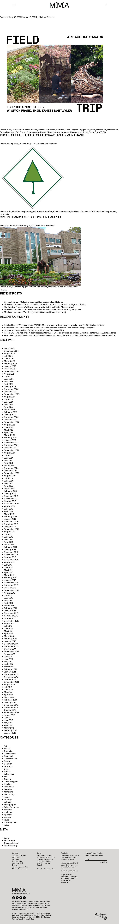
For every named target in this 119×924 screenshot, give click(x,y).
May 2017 (8, 570)
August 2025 (9, 353)
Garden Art (32, 132)
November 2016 (11, 585)
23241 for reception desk (17, 862)
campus (32, 286)
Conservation (10, 753)
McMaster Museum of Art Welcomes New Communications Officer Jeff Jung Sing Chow (42, 309)
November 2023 (11, 389)
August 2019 (9, 506)
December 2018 (11, 521)
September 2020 (11, 473)
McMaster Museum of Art (48, 132)
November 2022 (11, 417)
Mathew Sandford (47, 17)
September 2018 (11, 529)
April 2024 (8, 384)
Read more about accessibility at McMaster (67, 880)
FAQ (6, 776)
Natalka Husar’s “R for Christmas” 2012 (87, 325)
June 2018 (8, 536)
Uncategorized (10, 822)
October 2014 (10, 649)
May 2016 (8, 600)
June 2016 (8, 598)
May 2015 (8, 631)
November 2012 (11, 707)
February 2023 (10, 412)
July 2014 (8, 656)
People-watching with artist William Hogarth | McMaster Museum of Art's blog (38, 332)
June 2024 (8, 379)
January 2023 (10, 414)
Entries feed (9, 840)
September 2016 (11, 590)
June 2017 (8, 567)
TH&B (103, 132)
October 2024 (10, 368)
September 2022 (11, 422)
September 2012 (11, 712)
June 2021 (8, 458)
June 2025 (8, 358)
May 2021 (8, 460)
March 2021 (9, 465)
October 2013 (10, 679)
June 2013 (8, 689)
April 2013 (8, 694)
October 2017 (10, 557)
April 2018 (8, 542)
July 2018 (8, 534)
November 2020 (11, 468)
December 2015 (11, 613)
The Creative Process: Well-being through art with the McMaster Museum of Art (39, 307)
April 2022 (8, 432)
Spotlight (8, 814)
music (6, 797)
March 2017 (9, 575)
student (7, 817)
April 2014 (8, 664)
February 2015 (10, 638)
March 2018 (9, 544)
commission (112, 129)
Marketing (8, 791)
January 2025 (10, 366)
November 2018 (11, 524)
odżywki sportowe (12, 330)
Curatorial (8, 756)
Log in (6, 838)
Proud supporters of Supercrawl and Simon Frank (42, 135)
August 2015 (9, 623)
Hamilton (60, 129)
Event (6, 769)
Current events (10, 758)
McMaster (65, 211)
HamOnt (57, 211)
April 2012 (8, 725)
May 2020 (8, 483)
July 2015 (8, 626)
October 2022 (10, 419)
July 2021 (8, 455)
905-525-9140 (21, 855)
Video (6, 825)
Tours (6, 819)
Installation (16, 286)
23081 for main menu (17, 858)
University (4, 214)
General (51, 129)
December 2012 (11, 705)
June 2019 (8, 508)
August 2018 (9, 531)
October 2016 (10, 587)
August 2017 (9, 562)
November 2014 (11, 646)
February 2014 (10, 669)
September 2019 (11, 503)
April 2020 (8, 486)
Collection (16, 129)
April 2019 (8, 511)
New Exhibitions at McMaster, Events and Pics (43, 330)
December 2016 (11, 582)
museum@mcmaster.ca (20, 867)
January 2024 (10, 386)
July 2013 (8, 687)
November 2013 (11, 677)
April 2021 (8, 463)
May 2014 (8, 661)
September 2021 (11, 450)
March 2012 (9, 727)
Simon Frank (94, 132)
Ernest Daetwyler (7, 132)
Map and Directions (19, 869)
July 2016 (8, 595)
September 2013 (11, 682)
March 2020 (9, 488)
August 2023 (9, 396)
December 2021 (11, 442)
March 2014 (9, 666)
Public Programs (72, 129)
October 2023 (10, 391)
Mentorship (9, 794)
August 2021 (9, 452)
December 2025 (11, 351)
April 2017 (8, 572)
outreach (8, 802)
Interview (8, 789)
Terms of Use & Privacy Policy (23, 919)
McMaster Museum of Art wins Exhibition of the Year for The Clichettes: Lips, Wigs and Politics (45, 304)
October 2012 (10, 710)
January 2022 (10, 440)
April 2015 (8, 633)
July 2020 (8, 478)
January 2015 (10, 641)
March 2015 (9, 636)
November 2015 (11, 615)
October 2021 (10, 447)
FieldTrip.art (21, 132)
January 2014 (10, 671)
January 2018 (10, 549)
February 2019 (10, 516)
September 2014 (11, 651)
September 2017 (11, 559)
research (8, 809)
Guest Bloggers (11, 781)
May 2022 (8, 430)
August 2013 (9, 684)
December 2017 (11, 552)
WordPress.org (10, 845)
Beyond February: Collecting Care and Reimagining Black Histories (33, 302)
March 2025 (9, 361)
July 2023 (8, 399)
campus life (101, 129)
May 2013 (8, 692)
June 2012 (8, 720)
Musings (8, 799)
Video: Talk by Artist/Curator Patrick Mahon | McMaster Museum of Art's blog (37, 335)
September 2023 (11, 394)
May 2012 (8, 722)
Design (7, 761)
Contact (47, 917)
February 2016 (10, 608)
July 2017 (8, 565)
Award (7, 748)
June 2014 (8, 659)
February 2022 (10, 437)
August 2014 (9, 654)
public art (84, 132)
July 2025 (8, 356)
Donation (8, 763)
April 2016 (8, 603)
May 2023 (8, 404)
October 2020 (10, 470)
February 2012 (10, 730)
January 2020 (10, 493)
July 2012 (8, 717)
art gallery (91, 129)
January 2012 (10, 733)
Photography (10, 804)
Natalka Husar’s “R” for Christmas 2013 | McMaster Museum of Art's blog (36, 325)
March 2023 (9, 409)
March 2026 (9, 348)
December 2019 (11, 496)
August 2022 (9, 424)
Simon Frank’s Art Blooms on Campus (30, 217)
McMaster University (70, 132)
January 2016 (10, 610)
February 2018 (10, 547)
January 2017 (10, 580)
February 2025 (10, 363)
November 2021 (11, 445)
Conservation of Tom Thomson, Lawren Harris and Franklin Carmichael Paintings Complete (55, 327)
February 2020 (10, 491)
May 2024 (8, 381)
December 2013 (11, 674)
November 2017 (11, 554)
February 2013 (10, 699)
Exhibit (34, 129)
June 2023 (8, 402)
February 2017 (10, 577)
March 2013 (9, 697)
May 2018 (8, 539)
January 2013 (10, 702)
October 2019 (10, 501)
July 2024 (8, 376)
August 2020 (10, 475)
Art (10, 129)
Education (26, 129)
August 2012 (9, 715)
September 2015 (11, 621)
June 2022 (8, 427)
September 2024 (11, 371)
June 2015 (8, 628)
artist (41, 211)
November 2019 (11, 498)
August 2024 (9, 374)
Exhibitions (43, 129)
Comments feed (11, 843)
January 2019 (10, 519)
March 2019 (9, 514)
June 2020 (9, 480)
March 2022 (9, 435)
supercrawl (111, 211)
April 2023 (8, 407)
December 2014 (11, 643)
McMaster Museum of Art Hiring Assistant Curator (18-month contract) (35, 312)
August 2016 (9, 593)
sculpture (25, 211)
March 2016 (9, 605)
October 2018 (10, 526)
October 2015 (10, 618)
